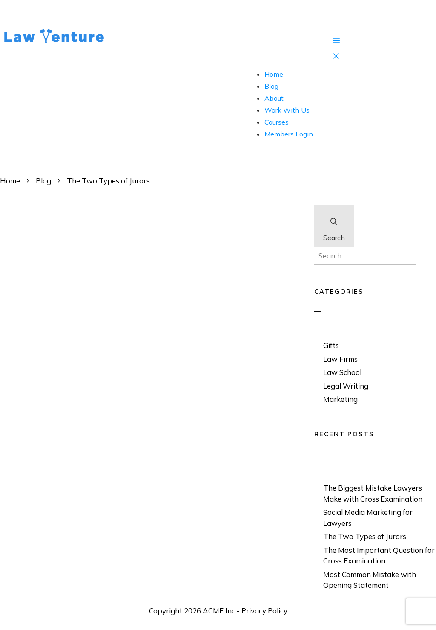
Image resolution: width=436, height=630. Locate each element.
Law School (342, 372)
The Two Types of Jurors (364, 536)
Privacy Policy (264, 610)
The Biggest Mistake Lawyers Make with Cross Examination (372, 493)
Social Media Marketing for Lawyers (368, 518)
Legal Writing (345, 385)
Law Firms (340, 358)
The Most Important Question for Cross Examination (379, 556)
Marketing (340, 399)
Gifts (331, 345)
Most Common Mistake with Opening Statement (369, 580)
